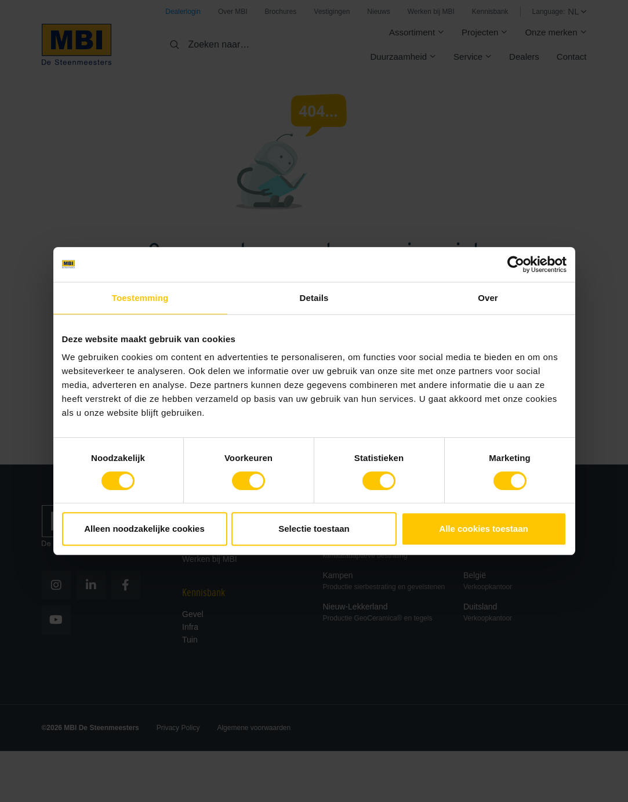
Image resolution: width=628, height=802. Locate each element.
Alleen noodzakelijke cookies (144, 529)
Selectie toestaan (314, 529)
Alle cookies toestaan (483, 529)
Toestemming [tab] (140, 298)
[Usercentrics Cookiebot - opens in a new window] (516, 264)
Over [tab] (488, 298)
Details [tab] (314, 298)
